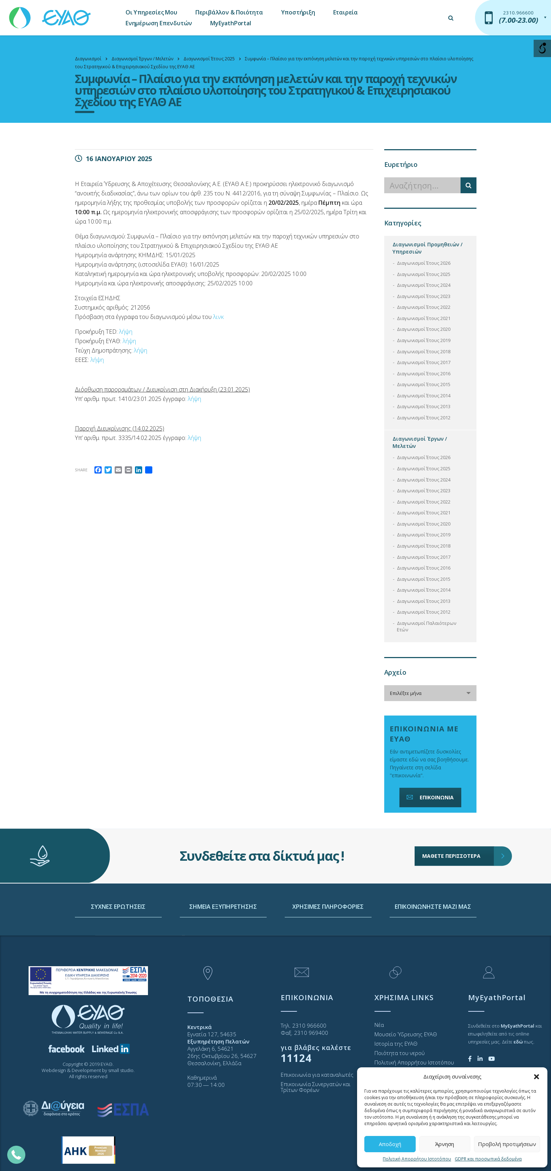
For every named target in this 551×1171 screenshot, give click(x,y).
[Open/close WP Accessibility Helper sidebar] (542, 48)
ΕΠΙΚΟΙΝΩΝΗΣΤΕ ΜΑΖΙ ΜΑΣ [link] (433, 958)
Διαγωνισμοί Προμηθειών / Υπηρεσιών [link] (427, 248)
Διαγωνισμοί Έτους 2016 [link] (423, 373)
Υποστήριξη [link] (298, 12)
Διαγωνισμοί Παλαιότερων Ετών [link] (426, 626)
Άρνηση (444, 1144)
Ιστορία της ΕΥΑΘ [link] (396, 1043)
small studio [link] (120, 1070)
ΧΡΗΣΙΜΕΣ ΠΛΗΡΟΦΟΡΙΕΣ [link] (328, 958)
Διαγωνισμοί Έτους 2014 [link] (423, 395)
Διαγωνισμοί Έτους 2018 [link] (423, 351)
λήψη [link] (125, 332)
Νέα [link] (379, 1025)
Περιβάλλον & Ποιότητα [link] (229, 12)
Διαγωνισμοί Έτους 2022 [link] (423, 307)
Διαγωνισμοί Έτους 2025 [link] (423, 274)
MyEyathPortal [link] (230, 23)
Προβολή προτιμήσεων (507, 1144)
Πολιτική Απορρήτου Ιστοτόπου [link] (417, 1159)
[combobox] (430, 693)
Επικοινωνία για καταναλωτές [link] (317, 1074)
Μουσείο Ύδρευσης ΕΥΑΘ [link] (405, 1034)
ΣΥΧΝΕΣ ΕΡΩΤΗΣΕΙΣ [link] (118, 958)
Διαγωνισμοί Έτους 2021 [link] (423, 318)
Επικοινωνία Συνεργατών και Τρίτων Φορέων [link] (316, 1087)
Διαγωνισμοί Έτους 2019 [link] (423, 340)
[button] (536, 1076)
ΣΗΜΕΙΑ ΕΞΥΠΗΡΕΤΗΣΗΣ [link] (223, 958)
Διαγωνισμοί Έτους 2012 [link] (423, 417)
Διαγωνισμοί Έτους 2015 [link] (423, 384)
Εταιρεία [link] (345, 12)
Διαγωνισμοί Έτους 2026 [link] (423, 263)
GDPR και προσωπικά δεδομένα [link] (488, 1159)
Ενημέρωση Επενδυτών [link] (159, 23)
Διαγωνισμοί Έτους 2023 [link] (423, 296)
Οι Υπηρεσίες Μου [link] (151, 12)
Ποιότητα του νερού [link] (399, 1053)
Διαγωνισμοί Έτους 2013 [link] (423, 406)
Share (81, 469)
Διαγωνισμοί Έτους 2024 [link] (423, 285)
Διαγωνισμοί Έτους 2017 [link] (423, 362)
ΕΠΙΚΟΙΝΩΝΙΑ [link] (429, 797)
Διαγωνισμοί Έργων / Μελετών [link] (420, 442)
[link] (50, 14)
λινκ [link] (218, 317)
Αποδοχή (390, 1144)
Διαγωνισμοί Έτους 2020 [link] (423, 329)
